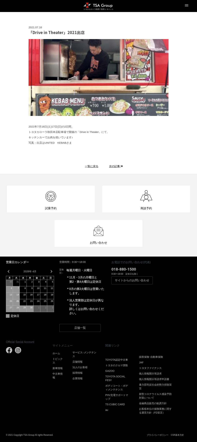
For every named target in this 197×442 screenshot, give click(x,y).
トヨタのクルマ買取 (116, 365)
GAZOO (109, 370)
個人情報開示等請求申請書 (154, 379)
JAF (141, 362)
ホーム (56, 353)
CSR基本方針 (177, 435)
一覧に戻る (91, 166)
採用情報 (77, 372)
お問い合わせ (132, 280)
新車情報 (58, 368)
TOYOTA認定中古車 (116, 359)
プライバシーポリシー (157, 435)
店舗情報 (77, 361)
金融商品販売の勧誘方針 (153, 403)
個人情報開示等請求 (150, 373)
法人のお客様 (80, 367)
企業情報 (77, 378)
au (106, 409)
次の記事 (116, 166)
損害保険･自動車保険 (151, 356)
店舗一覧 (80, 327)
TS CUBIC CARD (115, 404)
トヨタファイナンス (150, 368)
